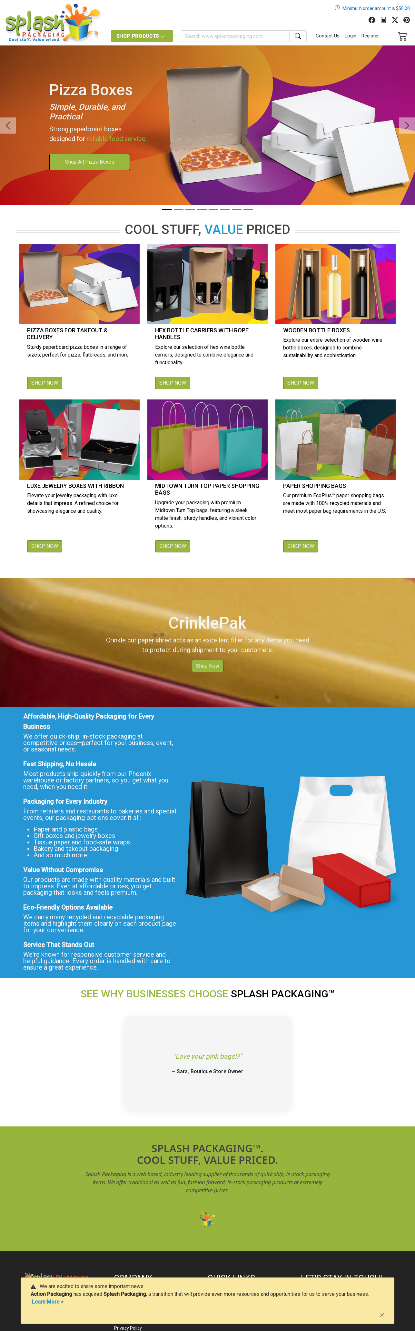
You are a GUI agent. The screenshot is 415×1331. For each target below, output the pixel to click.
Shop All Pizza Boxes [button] (89, 162)
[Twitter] (397, 19)
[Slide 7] (237, 209)
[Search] (235, 36)
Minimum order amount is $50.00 (376, 8)
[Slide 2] (178, 209)
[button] (8, 125)
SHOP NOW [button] (44, 383)
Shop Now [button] (207, 666)
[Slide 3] (190, 209)
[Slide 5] (213, 209)
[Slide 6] (225, 209)
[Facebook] (374, 19)
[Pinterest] (409, 19)
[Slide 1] (167, 209)
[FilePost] (386, 19)
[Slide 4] (202, 209)
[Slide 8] (248, 209)
